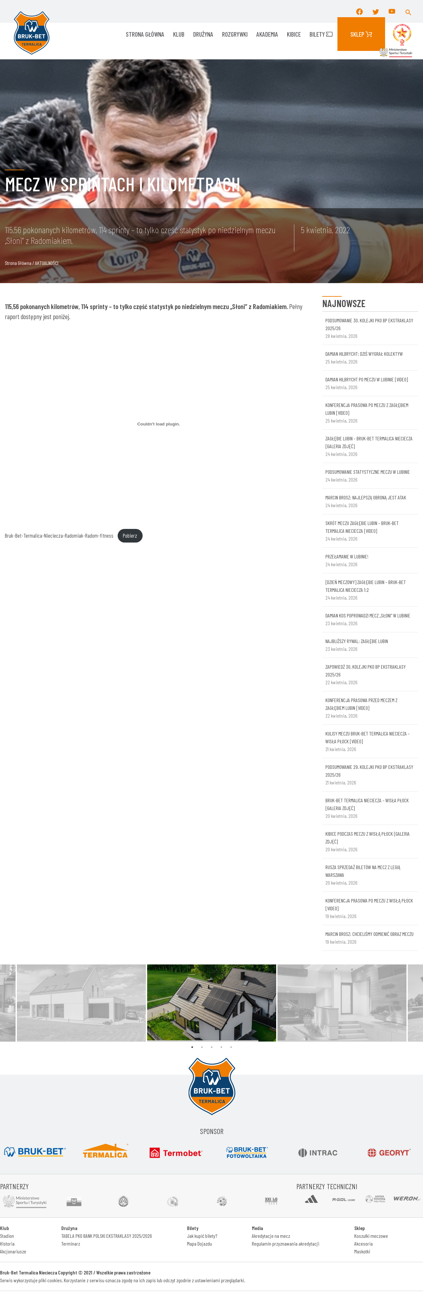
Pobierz (130, 535)
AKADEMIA (267, 34)
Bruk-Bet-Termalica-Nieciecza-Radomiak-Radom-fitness (59, 535)
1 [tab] (192, 1047)
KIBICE (294, 34)
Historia (7, 1243)
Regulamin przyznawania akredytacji (285, 1243)
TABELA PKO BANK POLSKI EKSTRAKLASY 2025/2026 (106, 1236)
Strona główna (145, 34)
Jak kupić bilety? (202, 1236)
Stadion (7, 1236)
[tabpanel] (212, 1003)
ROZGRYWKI (235, 34)
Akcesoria (363, 1243)
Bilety (321, 34)
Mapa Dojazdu (199, 1243)
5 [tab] (231, 1047)
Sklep (361, 34)
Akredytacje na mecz (271, 1236)
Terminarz (70, 1243)
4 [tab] (221, 1047)
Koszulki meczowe (371, 1236)
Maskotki (362, 1251)
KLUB (178, 34)
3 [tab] (211, 1047)
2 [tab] (202, 1047)
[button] (408, 11)
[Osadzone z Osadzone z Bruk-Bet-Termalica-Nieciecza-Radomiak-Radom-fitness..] (158, 424)
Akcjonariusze (13, 1251)
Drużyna (203, 34)
